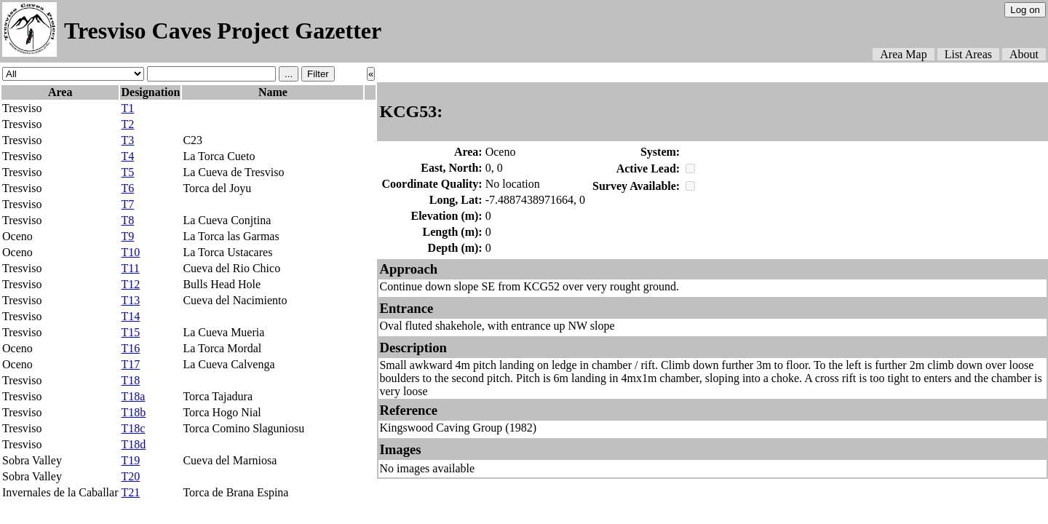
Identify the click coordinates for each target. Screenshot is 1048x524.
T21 (130, 492)
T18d (133, 444)
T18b (133, 412)
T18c (133, 428)
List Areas (968, 54)
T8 (127, 220)
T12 (130, 284)
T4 (127, 156)
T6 (127, 188)
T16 (130, 348)
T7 (127, 204)
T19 (130, 460)
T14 (130, 316)
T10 (130, 252)
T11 (130, 268)
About (1024, 54)
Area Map (903, 54)
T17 (130, 364)
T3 (127, 140)
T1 (127, 108)
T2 (127, 124)
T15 (130, 332)
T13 (130, 300)
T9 (127, 236)
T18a (133, 396)
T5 (127, 172)
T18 (130, 380)
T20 (130, 476)
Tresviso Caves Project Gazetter (222, 30)
